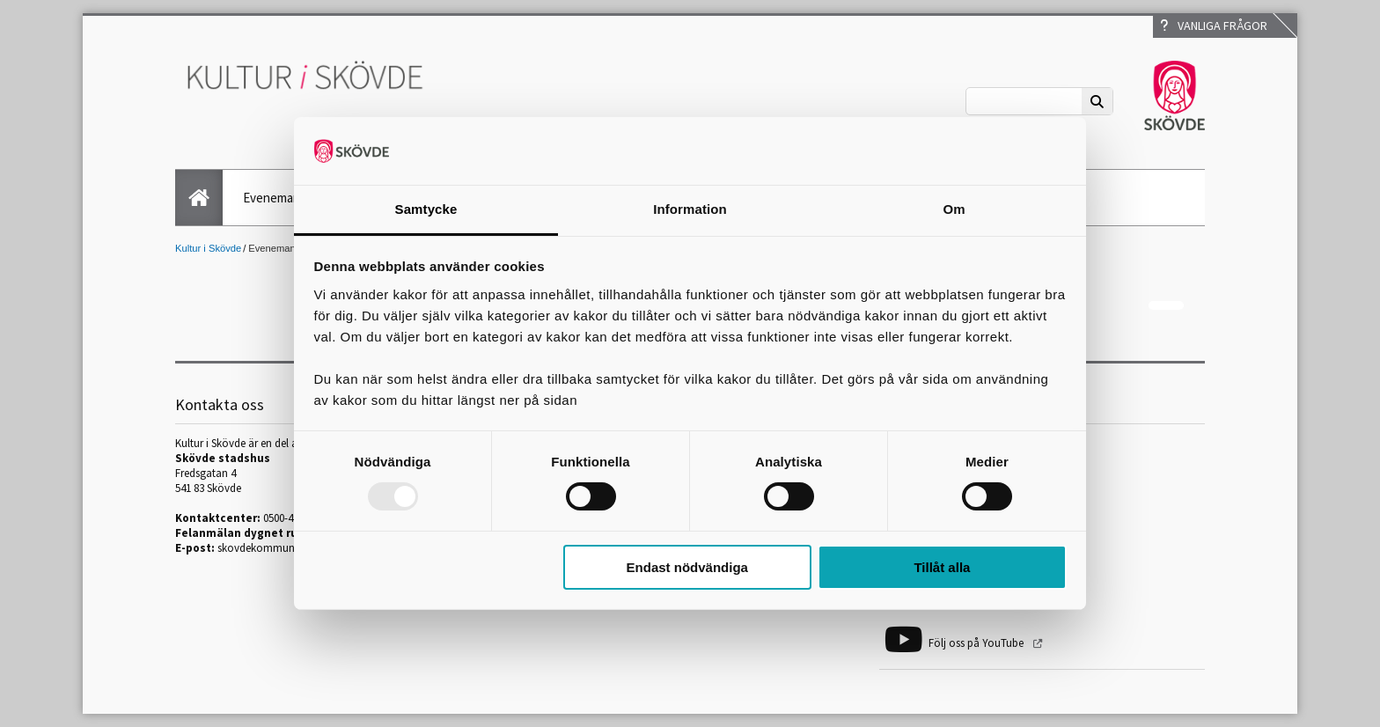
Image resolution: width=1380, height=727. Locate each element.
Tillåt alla (942, 567)
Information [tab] (690, 209)
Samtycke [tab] (426, 209)
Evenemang (275, 197)
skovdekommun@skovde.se (284, 547)
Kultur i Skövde (208, 248)
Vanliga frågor (1213, 25)
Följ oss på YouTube (977, 642)
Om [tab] (954, 209)
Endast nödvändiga (687, 567)
